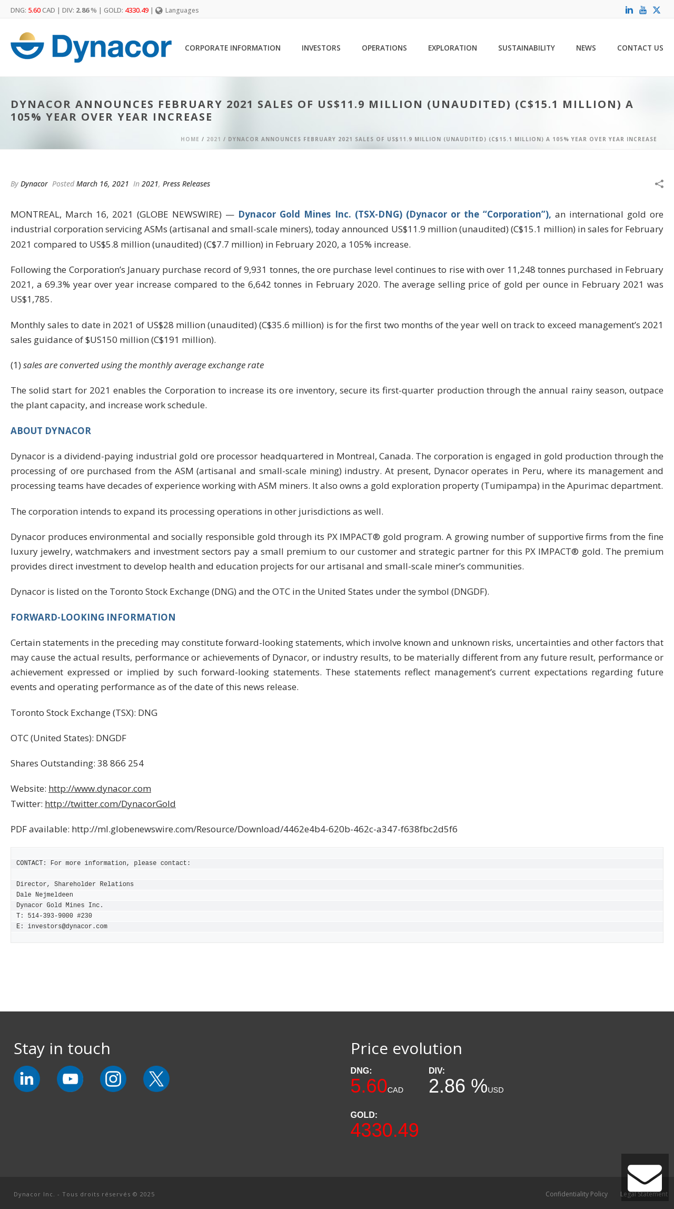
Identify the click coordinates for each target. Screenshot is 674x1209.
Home (190, 139)
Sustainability (526, 48)
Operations (384, 48)
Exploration (452, 48)
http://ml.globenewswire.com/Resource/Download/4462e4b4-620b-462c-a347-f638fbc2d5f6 (265, 829)
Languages (177, 10)
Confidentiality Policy (577, 1194)
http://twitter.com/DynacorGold (110, 804)
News (586, 48)
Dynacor (34, 184)
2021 (213, 139)
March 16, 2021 (102, 184)
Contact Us (640, 48)
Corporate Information (233, 48)
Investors (321, 48)
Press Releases (186, 184)
